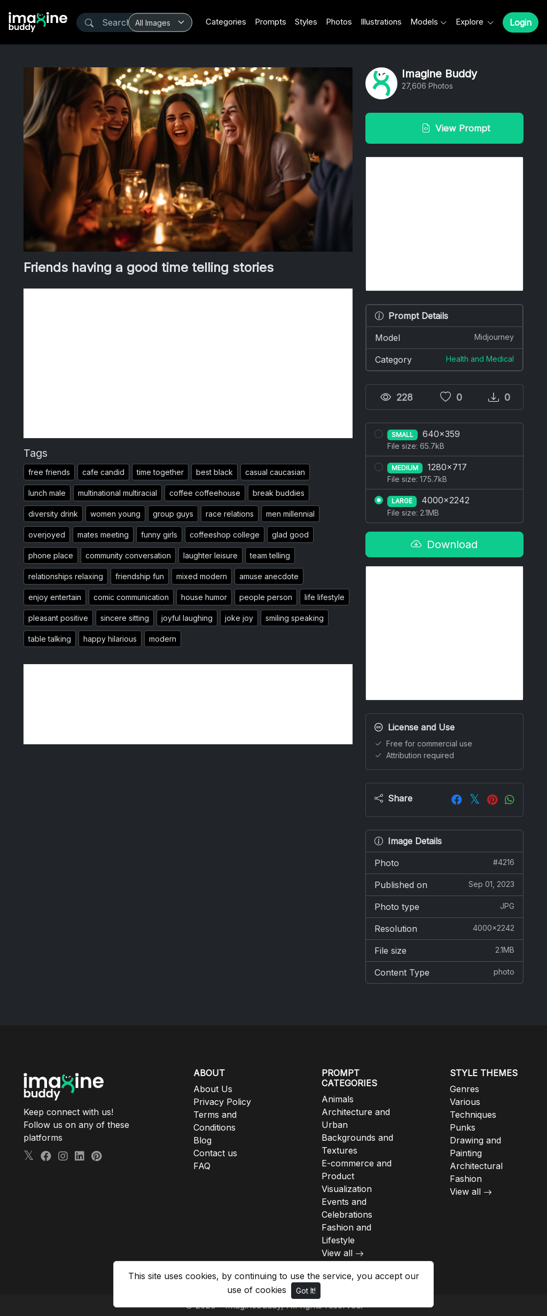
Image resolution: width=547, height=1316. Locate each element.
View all (337, 1253)
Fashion (466, 1178)
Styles (306, 22)
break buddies (278, 492)
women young (115, 513)
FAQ (201, 1166)
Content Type (444, 972)
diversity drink (53, 513)
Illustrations (381, 22)
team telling (270, 555)
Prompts (270, 22)
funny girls (159, 534)
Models (424, 22)
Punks (462, 1127)
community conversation (128, 555)
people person (265, 597)
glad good (290, 534)
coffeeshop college (225, 534)
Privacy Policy (222, 1101)
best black (214, 472)
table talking (49, 638)
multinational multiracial (117, 492)
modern (162, 638)
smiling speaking (294, 617)
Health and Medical (480, 358)
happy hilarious (110, 638)
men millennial (290, 513)
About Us (212, 1089)
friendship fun (139, 576)
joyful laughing (187, 617)
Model (444, 337)
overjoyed (46, 534)
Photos (339, 22)
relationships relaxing (65, 576)
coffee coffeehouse (204, 492)
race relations (230, 513)
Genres (464, 1089)
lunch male (47, 492)
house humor (204, 597)
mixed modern (201, 576)
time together (160, 472)
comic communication (131, 597)
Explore (471, 22)
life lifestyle (324, 597)
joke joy (239, 617)
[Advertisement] (188, 363)
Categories (226, 22)
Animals (338, 1099)
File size (444, 950)
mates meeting (103, 534)
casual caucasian (275, 472)
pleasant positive (58, 617)
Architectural (476, 1166)
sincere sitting (124, 617)
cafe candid (103, 472)
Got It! (306, 1290)
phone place (50, 555)
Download (444, 544)
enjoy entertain (54, 597)
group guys (173, 513)
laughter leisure (210, 555)
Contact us (215, 1153)
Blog (202, 1140)
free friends (49, 472)
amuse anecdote (269, 576)
